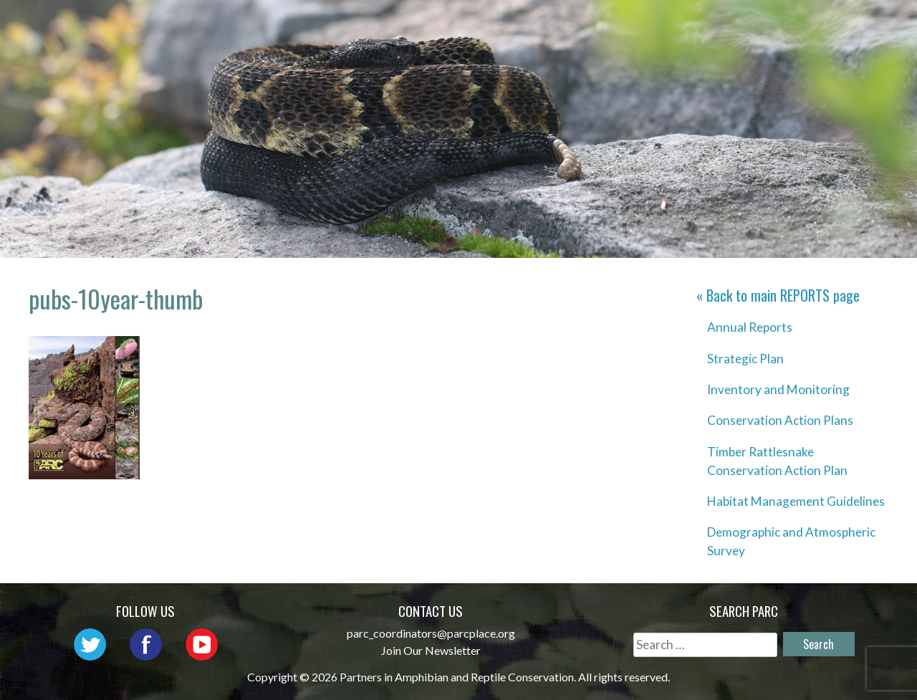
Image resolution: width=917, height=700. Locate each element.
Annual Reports (749, 327)
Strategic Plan (745, 358)
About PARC (389, 25)
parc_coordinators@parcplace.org (431, 633)
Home (306, 25)
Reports (845, 25)
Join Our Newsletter (431, 650)
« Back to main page (778, 295)
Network (485, 25)
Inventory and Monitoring (778, 389)
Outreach (575, 25)
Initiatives (674, 25)
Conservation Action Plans (780, 420)
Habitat (765, 25)
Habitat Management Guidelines (796, 501)
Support (844, 46)
